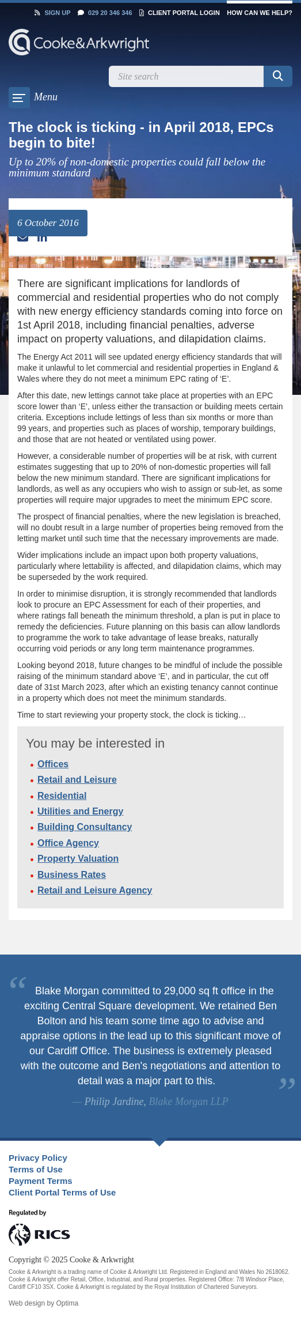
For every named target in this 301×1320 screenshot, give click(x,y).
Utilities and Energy (80, 811)
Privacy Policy (38, 1158)
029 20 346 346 (105, 12)
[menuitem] (141, 1158)
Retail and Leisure (77, 780)
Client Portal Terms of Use (62, 1192)
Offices (52, 764)
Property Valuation (78, 858)
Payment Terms (41, 1181)
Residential (61, 796)
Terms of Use (36, 1169)
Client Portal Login (179, 12)
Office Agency (68, 843)
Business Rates (71, 875)
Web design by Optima (43, 1303)
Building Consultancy (84, 827)
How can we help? (259, 12)
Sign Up (52, 12)
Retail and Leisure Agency (94, 890)
